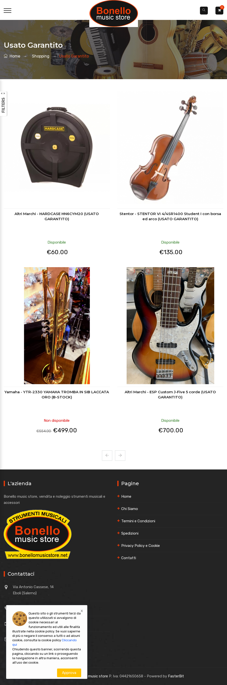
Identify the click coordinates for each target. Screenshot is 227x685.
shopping (39, 56)
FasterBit (176, 676)
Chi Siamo (129, 509)
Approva (69, 672)
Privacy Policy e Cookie (140, 545)
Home (12, 56)
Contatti (128, 558)
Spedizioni (129, 533)
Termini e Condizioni (138, 521)
